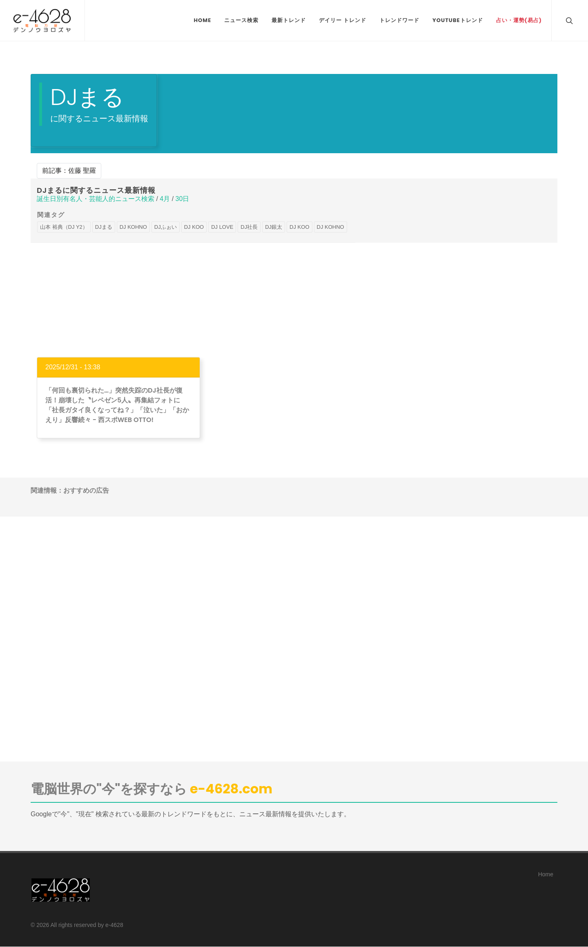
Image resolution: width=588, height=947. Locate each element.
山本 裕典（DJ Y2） (64, 227)
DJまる (103, 227)
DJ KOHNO (133, 227)
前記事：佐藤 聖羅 (69, 170)
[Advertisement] (294, 300)
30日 (182, 198)
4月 (165, 198)
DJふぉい (165, 227)
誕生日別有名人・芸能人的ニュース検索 (95, 198)
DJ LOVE (222, 227)
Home (545, 874)
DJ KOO (194, 227)
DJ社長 (249, 227)
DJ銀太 (273, 227)
